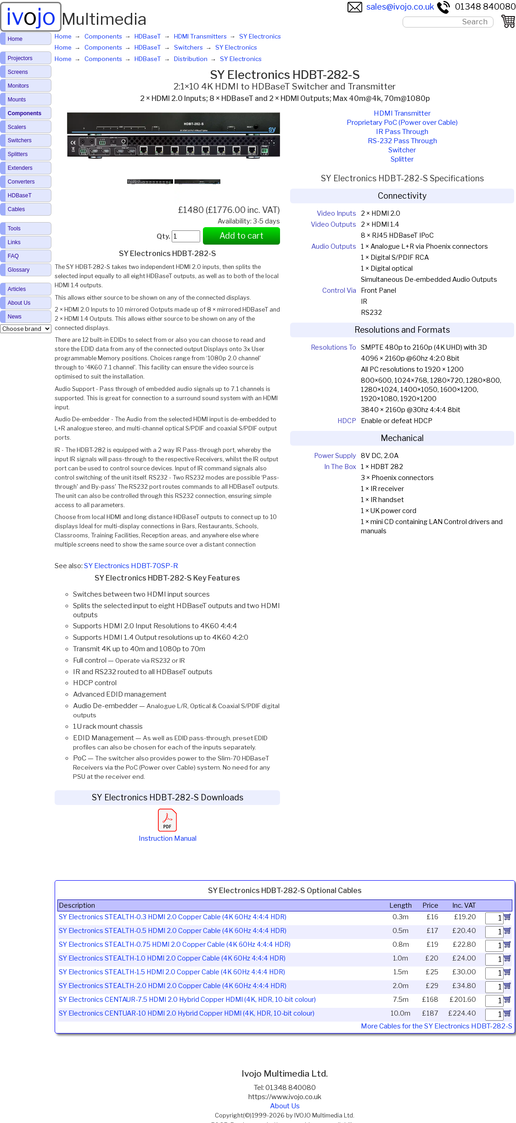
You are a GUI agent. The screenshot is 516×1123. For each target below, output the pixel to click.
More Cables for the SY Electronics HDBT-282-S (436, 1026)
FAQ (13, 256)
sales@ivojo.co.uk (391, 6)
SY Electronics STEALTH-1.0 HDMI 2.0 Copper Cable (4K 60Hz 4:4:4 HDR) (172, 958)
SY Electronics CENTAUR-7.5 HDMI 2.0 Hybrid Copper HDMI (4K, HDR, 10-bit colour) (187, 999)
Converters (21, 182)
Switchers (20, 140)
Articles (17, 289)
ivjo (31, 16)
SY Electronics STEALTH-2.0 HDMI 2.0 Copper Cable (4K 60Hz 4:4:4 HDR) (172, 986)
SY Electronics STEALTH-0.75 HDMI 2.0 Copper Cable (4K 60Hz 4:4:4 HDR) (175, 944)
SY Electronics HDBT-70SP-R (131, 566)
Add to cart (241, 235)
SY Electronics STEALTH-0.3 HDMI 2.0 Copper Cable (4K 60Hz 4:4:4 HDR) (172, 917)
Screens (18, 72)
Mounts (17, 99)
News (15, 316)
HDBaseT (20, 195)
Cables (16, 209)
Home (15, 39)
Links (14, 242)
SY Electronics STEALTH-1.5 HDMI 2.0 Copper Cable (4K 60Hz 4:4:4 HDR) (172, 972)
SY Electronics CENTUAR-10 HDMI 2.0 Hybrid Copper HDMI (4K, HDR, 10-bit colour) (186, 1013)
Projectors (20, 58)
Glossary (18, 270)
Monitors (18, 86)
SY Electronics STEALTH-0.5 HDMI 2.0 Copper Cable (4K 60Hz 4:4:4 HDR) (172, 931)
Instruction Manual (167, 834)
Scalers (17, 127)
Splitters (18, 154)
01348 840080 (476, 6)
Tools (14, 228)
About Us (285, 1106)
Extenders (20, 168)
